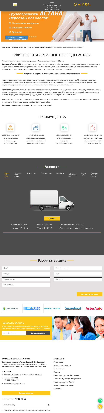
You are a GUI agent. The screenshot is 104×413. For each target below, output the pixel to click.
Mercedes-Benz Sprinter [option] (18, 174)
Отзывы (57, 372)
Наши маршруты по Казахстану (66, 375)
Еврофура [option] (60, 173)
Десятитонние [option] (46, 173)
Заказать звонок (26, 393)
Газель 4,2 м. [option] (83, 174)
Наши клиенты (59, 369)
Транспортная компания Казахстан (14, 47)
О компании (58, 362)
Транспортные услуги (62, 365)
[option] (52, 25)
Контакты (57, 389)
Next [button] (100, 311)
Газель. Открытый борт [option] (72, 174)
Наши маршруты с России (64, 382)
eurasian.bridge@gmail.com (14, 383)
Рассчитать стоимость (16, 37)
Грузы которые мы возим (64, 385)
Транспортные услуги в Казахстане (40, 47)
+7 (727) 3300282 (11, 378)
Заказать (26, 218)
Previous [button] (4, 311)
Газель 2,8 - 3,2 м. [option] (7, 174)
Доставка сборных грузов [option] (94, 174)
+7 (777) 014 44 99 (11, 380)
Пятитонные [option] (31, 173)
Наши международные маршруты (67, 379)
